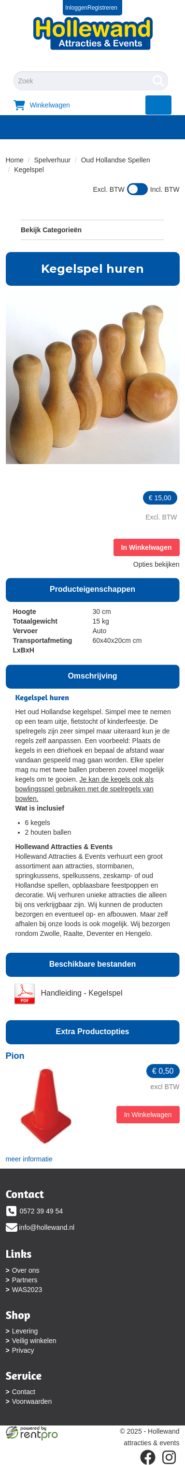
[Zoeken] (158, 81)
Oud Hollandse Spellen (115, 160)
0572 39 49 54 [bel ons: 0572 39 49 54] (41, 1211)
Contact (23, 1392)
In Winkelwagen (146, 547)
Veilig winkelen (34, 1341)
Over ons (26, 1270)
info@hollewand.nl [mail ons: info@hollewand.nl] (47, 1227)
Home (15, 160)
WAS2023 (27, 1289)
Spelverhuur (52, 160)
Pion (15, 1056)
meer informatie (29, 1159)
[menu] (158, 105)
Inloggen (76, 8)
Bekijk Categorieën (92, 229)
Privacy (23, 1350)
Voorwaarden (32, 1401)
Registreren (102, 8)
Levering (25, 1331)
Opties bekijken (156, 564)
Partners (25, 1280)
